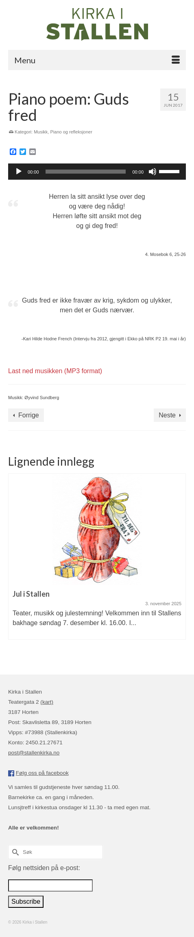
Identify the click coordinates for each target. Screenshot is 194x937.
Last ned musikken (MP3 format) (55, 370)
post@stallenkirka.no (33, 753)
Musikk (41, 131)
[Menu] (97, 60)
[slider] (86, 172)
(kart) (46, 702)
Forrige (28, 415)
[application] (97, 171)
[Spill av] (19, 172)
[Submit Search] (14, 852)
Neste (167, 415)
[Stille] (152, 172)
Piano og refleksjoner (71, 131)
